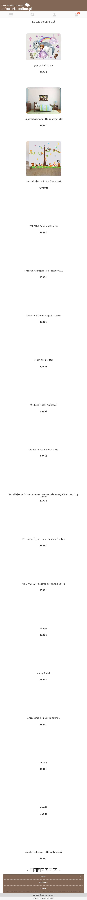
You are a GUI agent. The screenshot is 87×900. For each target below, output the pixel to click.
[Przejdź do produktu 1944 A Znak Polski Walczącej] (43, 435)
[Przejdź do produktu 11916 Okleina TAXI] (43, 346)
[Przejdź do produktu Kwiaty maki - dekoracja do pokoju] (43, 301)
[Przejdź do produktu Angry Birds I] (43, 659)
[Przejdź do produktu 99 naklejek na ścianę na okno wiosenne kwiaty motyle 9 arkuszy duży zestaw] (43, 480)
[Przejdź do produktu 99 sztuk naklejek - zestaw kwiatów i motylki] (43, 525)
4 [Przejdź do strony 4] (42, 870)
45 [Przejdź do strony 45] (55, 870)
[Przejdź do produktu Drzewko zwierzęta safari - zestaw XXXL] (43, 257)
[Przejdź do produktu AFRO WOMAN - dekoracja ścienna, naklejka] (43, 570)
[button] (10, 15)
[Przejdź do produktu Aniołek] (43, 749)
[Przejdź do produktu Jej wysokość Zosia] (43, 46)
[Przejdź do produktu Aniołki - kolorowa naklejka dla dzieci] (43, 838)
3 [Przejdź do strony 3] (38, 870)
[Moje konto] (54, 15)
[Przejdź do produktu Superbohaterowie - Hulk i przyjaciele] (43, 100)
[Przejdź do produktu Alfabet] (43, 614)
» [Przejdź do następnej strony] (59, 870)
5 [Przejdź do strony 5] (46, 870)
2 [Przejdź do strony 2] (35, 870)
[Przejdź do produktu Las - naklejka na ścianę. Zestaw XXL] (43, 158)
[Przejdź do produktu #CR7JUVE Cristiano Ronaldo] (43, 212)
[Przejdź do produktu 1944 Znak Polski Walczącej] (43, 391)
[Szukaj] (32, 14)
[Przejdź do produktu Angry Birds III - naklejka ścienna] (43, 704)
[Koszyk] (76, 14)
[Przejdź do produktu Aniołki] (43, 793)
